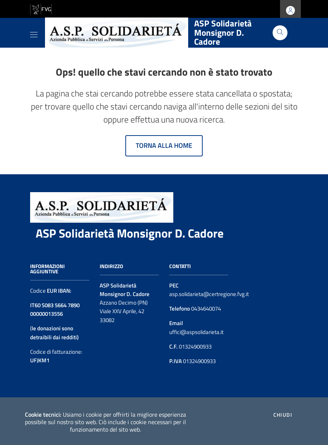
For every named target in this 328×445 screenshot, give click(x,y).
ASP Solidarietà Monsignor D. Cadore (130, 233)
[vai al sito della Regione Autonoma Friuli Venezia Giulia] (41, 8)
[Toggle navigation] (33, 33)
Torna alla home (164, 145)
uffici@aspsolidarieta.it (196, 332)
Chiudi (282, 414)
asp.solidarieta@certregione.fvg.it (209, 294)
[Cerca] (280, 32)
